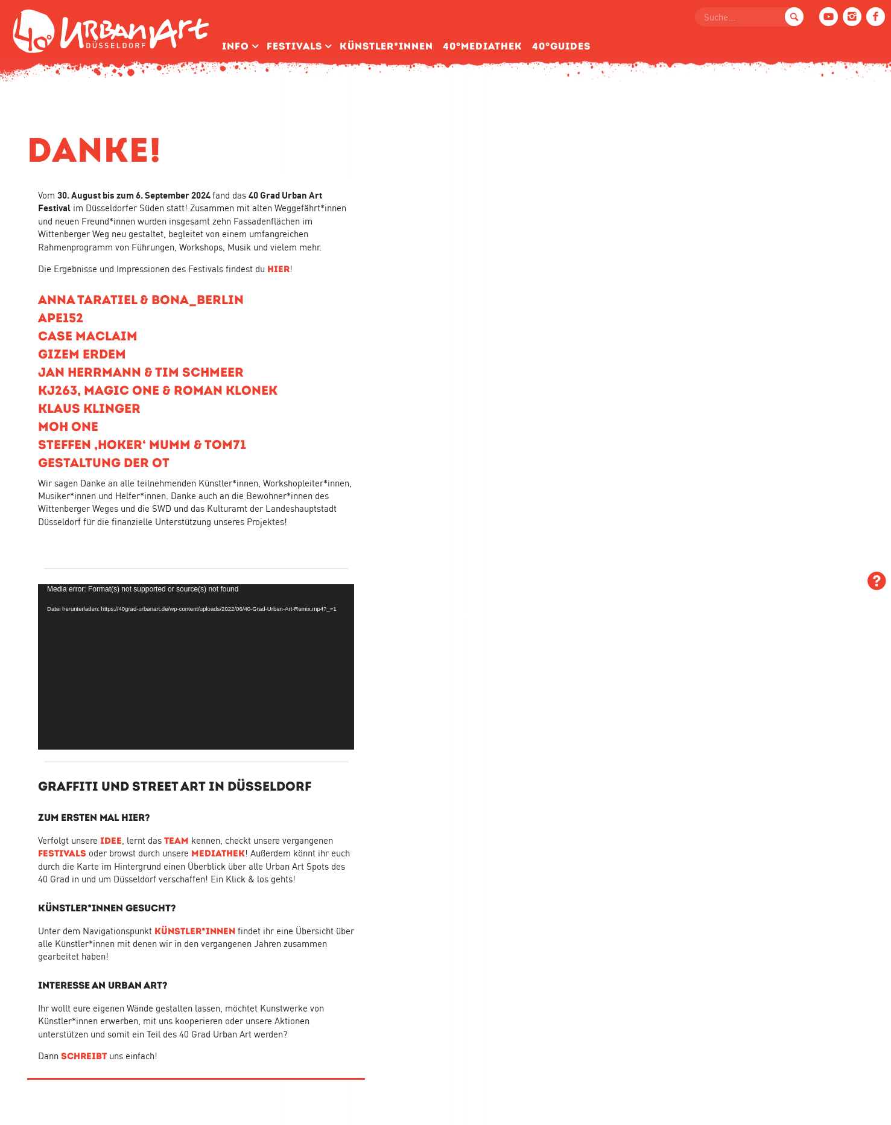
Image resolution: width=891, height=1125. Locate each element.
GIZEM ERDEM (82, 354)
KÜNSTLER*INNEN (194, 931)
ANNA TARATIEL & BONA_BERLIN (141, 300)
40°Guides (561, 46)
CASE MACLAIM (88, 336)
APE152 (60, 318)
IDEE (111, 840)
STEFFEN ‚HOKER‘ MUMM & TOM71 (142, 444)
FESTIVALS (62, 853)
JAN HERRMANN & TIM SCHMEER (141, 372)
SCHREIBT (84, 1056)
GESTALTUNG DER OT (104, 462)
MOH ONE (68, 426)
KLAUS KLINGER (89, 408)
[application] (196, 667)
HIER (278, 269)
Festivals (294, 46)
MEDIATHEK (218, 853)
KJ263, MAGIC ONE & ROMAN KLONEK (157, 390)
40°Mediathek (482, 46)
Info (235, 46)
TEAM (176, 840)
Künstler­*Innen (386, 46)
